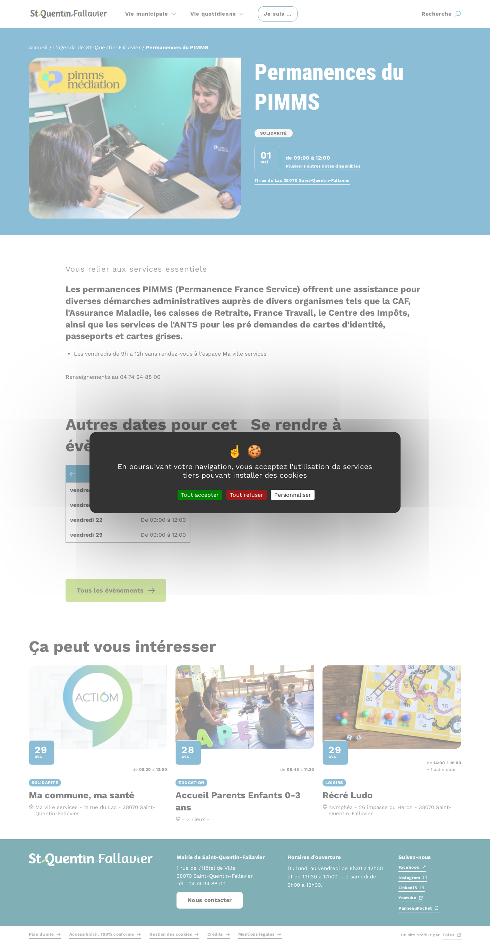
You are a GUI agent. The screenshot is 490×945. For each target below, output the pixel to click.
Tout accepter (200, 495)
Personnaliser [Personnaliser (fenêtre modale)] (292, 495)
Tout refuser (246, 495)
